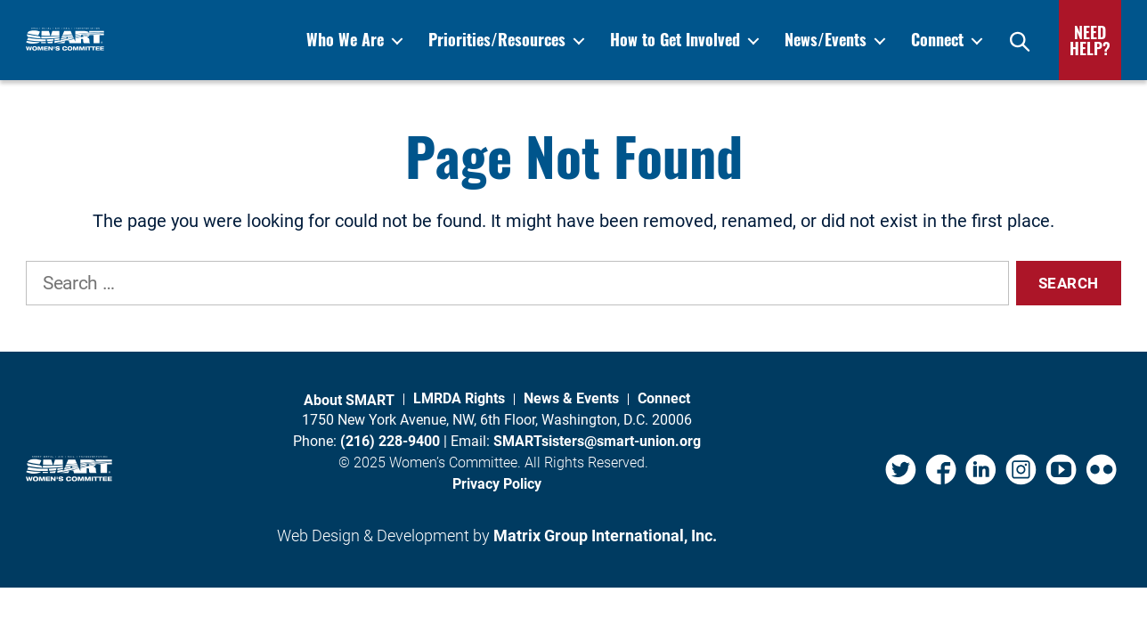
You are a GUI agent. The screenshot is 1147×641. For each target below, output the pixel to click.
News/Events (825, 40)
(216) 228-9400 (446, 441)
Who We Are (345, 40)
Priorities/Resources (496, 40)
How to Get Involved (675, 40)
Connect (937, 40)
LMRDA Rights (515, 398)
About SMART (405, 400)
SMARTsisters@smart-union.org (653, 441)
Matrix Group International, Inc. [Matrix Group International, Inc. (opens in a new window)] (661, 535)
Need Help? (1090, 40)
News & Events (627, 398)
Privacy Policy (553, 483)
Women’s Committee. (511, 462)
